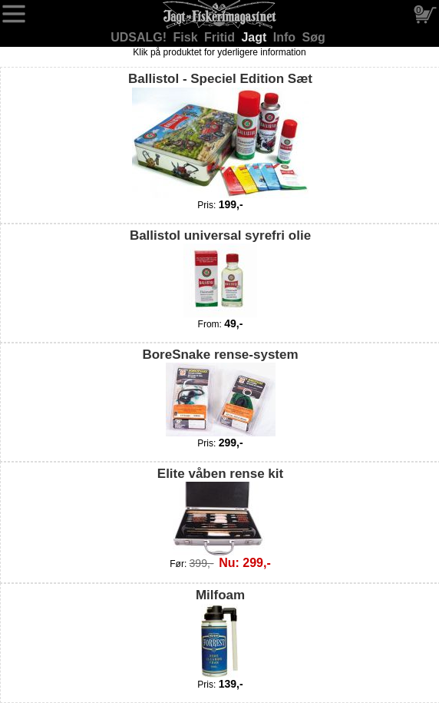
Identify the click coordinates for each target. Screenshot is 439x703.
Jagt (255, 37)
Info (286, 37)
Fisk (187, 37)
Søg (313, 37)
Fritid (221, 37)
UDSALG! (140, 37)
